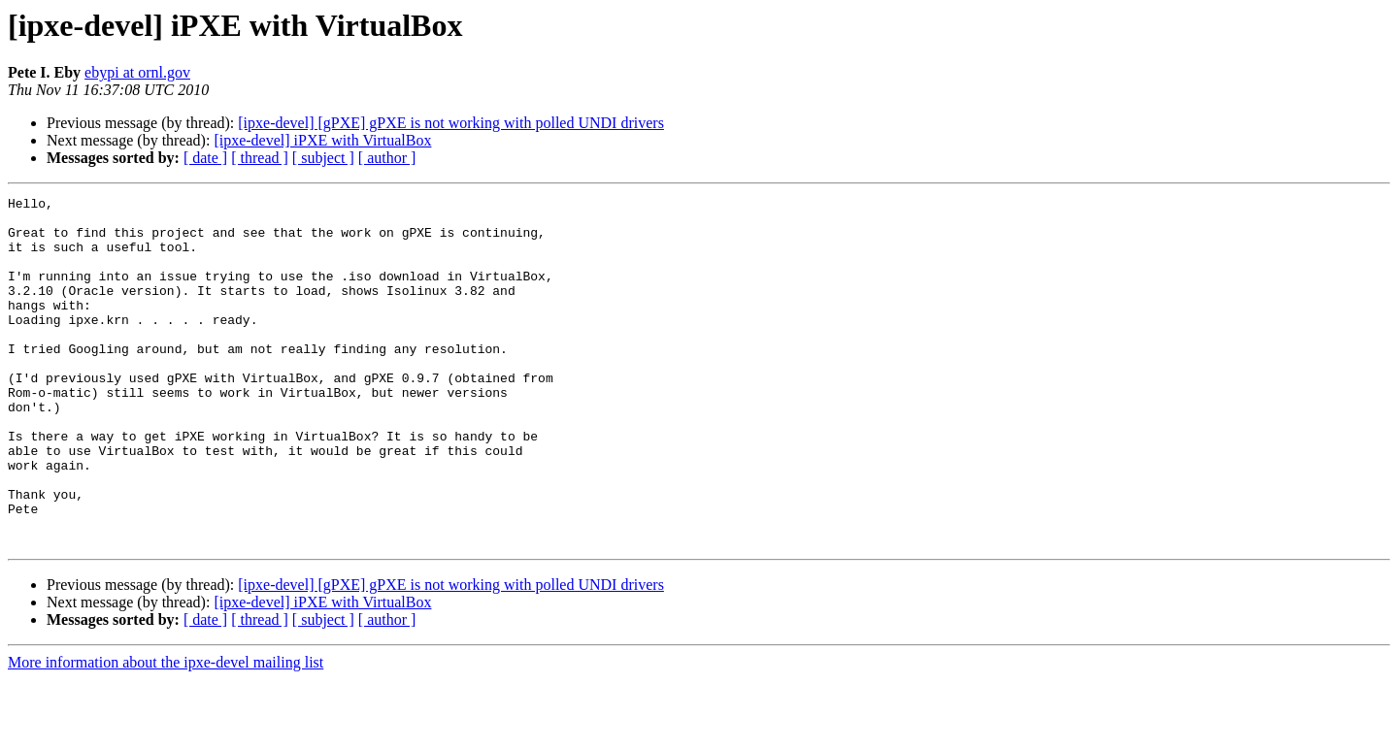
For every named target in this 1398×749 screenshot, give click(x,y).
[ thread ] (259, 157)
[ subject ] (323, 157)
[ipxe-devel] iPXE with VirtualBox (322, 140)
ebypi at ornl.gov (137, 72)
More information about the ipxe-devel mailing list (165, 732)
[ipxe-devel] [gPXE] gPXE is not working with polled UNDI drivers (451, 122)
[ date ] (205, 157)
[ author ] (387, 157)
